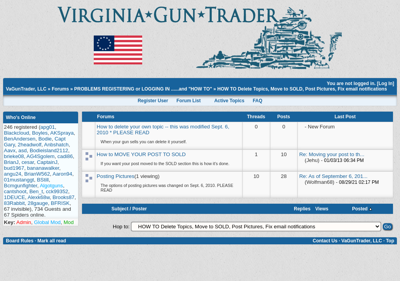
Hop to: (121, 226)
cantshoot (15, 191)
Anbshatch (56, 145)
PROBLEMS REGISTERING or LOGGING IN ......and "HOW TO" (143, 89)
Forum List (189, 100)
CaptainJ (47, 162)
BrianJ (11, 162)
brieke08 (14, 156)
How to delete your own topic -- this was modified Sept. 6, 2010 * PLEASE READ (163, 129)
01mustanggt (19, 180)
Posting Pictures (115, 176)
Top (390, 241)
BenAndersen (20, 139)
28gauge (38, 203)
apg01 (47, 127)
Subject (119, 209)
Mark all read (52, 241)
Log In (386, 83)
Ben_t (36, 191)
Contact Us (324, 241)
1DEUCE (14, 197)
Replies (302, 209)
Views (322, 209)
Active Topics (229, 100)
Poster (139, 209)
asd (22, 150)
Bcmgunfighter (20, 186)
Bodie (45, 139)
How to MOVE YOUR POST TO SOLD (141, 154)
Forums (60, 89)
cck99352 (57, 191)
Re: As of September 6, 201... (333, 176)
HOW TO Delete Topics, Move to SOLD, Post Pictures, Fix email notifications (302, 89)
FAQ (257, 100)
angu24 (12, 174)
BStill (42, 180)
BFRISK (60, 203)
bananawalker (43, 168)
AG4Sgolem (41, 156)
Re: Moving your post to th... (331, 154)
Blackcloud (16, 133)
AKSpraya (62, 133)
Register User (153, 100)
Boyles (40, 133)
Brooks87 (63, 197)
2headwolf (29, 145)
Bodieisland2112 (49, 150)
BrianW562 (37, 174)
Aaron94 (62, 174)
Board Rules (20, 241)
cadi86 (65, 156)
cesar (27, 162)
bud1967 (14, 168)
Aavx (10, 150)
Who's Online (21, 117)
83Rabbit (14, 203)
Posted (361, 209)
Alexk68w (39, 197)
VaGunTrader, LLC (26, 89)
